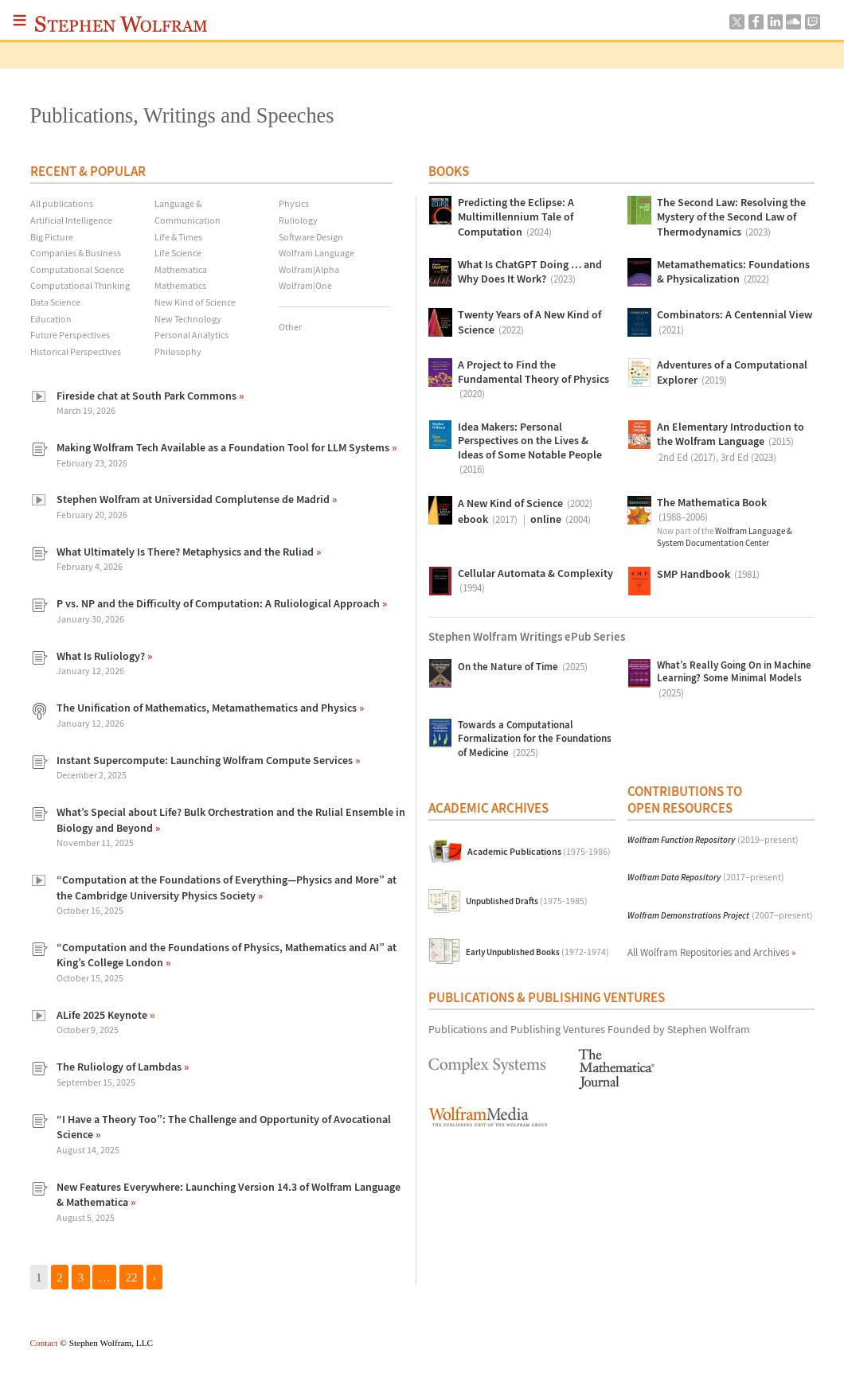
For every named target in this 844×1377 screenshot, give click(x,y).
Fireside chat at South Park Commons (148, 395)
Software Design (311, 237)
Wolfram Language (316, 253)
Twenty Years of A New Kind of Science (529, 322)
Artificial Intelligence (71, 220)
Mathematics (180, 285)
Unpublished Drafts (527, 901)
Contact (44, 1343)
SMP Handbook (708, 575)
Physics (294, 203)
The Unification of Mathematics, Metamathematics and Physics (208, 707)
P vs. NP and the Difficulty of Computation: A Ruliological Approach (219, 603)
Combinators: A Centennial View (734, 322)
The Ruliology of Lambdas (120, 1066)
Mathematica (180, 269)
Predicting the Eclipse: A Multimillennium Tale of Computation (516, 218)
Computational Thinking (80, 285)
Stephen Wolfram (121, 24)
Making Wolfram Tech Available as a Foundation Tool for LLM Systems (224, 447)
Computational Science (77, 269)
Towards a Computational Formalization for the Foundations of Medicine (535, 740)
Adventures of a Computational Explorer (732, 373)
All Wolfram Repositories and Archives (711, 952)
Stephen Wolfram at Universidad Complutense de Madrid (194, 499)
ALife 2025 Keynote (103, 1015)
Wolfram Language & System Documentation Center (724, 536)
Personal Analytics (191, 335)
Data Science (55, 302)
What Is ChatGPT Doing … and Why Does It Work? (530, 272)
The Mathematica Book (712, 510)
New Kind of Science (195, 302)
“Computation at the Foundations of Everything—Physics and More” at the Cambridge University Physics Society (227, 887)
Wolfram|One (305, 285)
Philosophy (177, 351)
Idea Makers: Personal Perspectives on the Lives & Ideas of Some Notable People (530, 449)
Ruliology (298, 220)
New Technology (187, 319)
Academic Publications (539, 852)
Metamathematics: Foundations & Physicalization (733, 272)
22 (132, 1276)
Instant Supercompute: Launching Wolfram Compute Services (206, 760)
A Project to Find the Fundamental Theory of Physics (533, 380)
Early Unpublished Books (537, 952)
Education (51, 319)
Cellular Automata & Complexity (535, 581)
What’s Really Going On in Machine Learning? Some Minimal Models (734, 680)
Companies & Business (75, 253)
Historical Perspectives (75, 351)
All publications (61, 203)
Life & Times (178, 237)
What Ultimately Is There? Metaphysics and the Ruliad (186, 551)
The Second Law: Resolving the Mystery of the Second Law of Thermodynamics (731, 218)
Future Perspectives (70, 335)
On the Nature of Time (523, 667)
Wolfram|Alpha (309, 269)
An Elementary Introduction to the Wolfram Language (730, 443)
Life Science (177, 253)
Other (290, 327)
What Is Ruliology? (102, 656)
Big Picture (51, 237)
